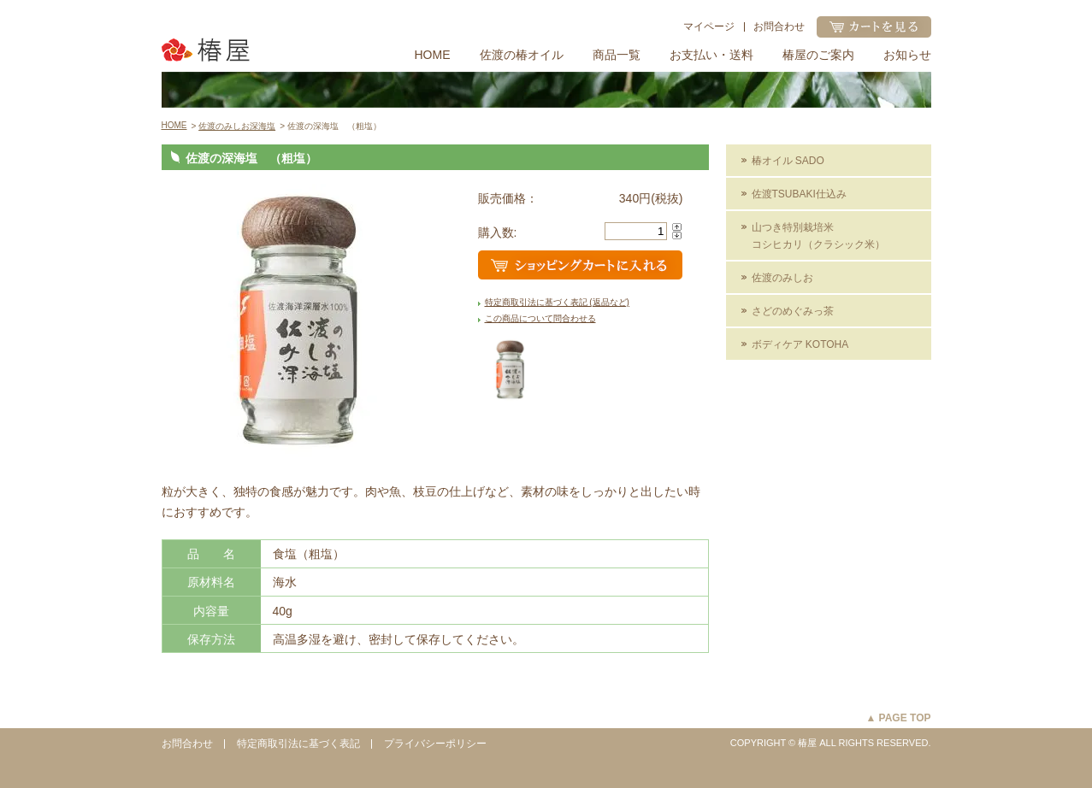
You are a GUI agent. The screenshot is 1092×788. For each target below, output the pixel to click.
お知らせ (907, 55)
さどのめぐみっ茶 (793, 311)
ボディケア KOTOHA (800, 344)
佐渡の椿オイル (522, 55)
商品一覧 (616, 55)
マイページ (709, 26)
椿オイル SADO (788, 161)
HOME (433, 55)
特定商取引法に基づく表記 (298, 744)
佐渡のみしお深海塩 (236, 126)
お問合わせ (779, 26)
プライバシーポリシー (435, 744)
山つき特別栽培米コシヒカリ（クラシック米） (818, 235)
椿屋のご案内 (818, 55)
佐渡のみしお (782, 278)
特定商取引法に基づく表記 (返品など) (557, 302)
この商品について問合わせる (540, 318)
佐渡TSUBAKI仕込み (799, 194)
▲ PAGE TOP (897, 718)
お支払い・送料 (711, 55)
